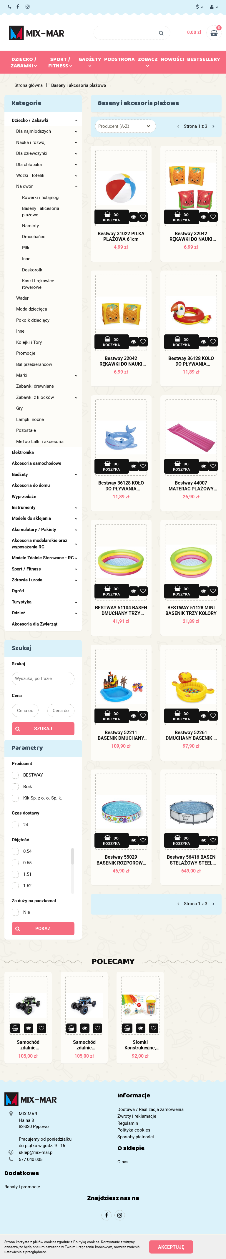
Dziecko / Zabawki (24, 64)
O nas (123, 1162)
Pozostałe (26, 430)
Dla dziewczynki (46, 153)
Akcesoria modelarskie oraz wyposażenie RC (44, 543)
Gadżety (90, 61)
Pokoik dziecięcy (32, 320)
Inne (26, 258)
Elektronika (23, 452)
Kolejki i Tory (29, 342)
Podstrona (119, 61)
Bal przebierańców (34, 364)
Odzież (44, 613)
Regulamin (127, 1123)
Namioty (30, 225)
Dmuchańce (33, 236)
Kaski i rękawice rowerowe (38, 284)
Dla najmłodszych (46, 131)
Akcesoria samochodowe (36, 463)
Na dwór (46, 186)
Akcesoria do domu (31, 485)
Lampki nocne (30, 419)
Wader (22, 298)
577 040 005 (10, 7)
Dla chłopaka (46, 164)
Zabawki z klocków (46, 397)
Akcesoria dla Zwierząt (34, 624)
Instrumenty (44, 507)
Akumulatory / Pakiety (44, 529)
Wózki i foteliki (46, 175)
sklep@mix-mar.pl (36, 1152)
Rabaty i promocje (22, 1187)
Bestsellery (203, 61)
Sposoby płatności (135, 1136)
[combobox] (125, 126)
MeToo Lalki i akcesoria (40, 441)
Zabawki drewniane (35, 386)
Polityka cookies (133, 1130)
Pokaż (43, 928)
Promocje (25, 353)
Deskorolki (33, 270)
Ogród (18, 590)
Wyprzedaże (24, 496)
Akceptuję (171, 1247)
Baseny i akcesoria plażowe (40, 211)
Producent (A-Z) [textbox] (113, 126)
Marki (46, 375)
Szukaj (43, 728)
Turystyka (44, 602)
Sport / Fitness (60, 64)
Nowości (172, 61)
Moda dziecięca (31, 309)
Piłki (26, 248)
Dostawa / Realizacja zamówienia (150, 1109)
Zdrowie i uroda (44, 580)
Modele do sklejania (44, 518)
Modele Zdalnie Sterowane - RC (44, 557)
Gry (19, 408)
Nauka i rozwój (46, 142)
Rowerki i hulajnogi (40, 197)
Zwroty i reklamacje (136, 1116)
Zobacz (148, 61)
